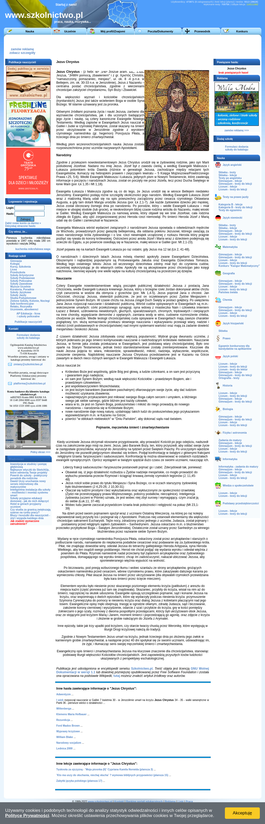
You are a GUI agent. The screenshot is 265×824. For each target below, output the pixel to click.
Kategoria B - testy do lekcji (236, 207)
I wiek (60, 700)
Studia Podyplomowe (23, 298)
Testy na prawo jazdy (236, 197)
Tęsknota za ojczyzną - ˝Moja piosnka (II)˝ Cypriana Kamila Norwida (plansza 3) (104, 769)
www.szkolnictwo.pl (44, 15)
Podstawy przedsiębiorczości (241, 503)
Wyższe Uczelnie (20, 286)
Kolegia (15, 263)
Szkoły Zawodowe (21, 283)
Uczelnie (70, 31)
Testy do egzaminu (230, 210)
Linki (180, 801)
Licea (13, 269)
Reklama (170, 801)
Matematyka (230, 247)
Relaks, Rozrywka (21, 306)
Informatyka (230, 459)
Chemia (227, 299)
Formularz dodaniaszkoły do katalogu (28, 336)
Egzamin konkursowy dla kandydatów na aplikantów (235, 347)
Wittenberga (63, 708)
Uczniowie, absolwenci (24, 309)
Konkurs (242, 31)
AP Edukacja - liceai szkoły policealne (28, 315)
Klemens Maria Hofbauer (71, 714)
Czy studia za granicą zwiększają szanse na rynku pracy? (30, 511)
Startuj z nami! (66, 4)
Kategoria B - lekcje (231, 204)
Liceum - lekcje (228, 186)
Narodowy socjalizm (68, 742)
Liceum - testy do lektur (233, 369)
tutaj (116, 676)
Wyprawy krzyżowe (68, 731)
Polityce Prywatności (27, 815)
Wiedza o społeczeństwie (238, 485)
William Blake (64, 737)
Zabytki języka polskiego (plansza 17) (79, 780)
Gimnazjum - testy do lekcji (235, 183)
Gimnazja (16, 261)
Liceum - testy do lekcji (233, 189)
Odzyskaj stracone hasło (20, 226)
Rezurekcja (63, 720)
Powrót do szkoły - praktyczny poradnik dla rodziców (28, 477)
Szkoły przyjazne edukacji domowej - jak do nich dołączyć (29, 500)
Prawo (227, 338)
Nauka (29, 31)
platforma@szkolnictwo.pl (29, 383)
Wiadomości (16, 459)
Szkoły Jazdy (18, 295)
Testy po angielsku (230, 178)
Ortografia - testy (229, 378)
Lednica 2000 (64, 748)
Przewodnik (202, 31)
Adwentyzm (63, 694)
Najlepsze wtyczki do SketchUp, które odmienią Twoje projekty (29, 471)
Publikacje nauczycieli (28, 321)
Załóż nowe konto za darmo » (23, 223)
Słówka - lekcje (228, 175)
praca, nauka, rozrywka (71, 22)
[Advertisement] (164, 46)
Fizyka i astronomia (235, 432)
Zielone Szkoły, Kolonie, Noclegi (30, 300)
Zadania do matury (230, 440)
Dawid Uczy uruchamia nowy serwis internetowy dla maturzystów (28, 484)
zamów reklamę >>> (236, 130)
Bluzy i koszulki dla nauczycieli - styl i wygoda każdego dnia (30, 517)
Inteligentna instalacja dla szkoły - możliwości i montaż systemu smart (30, 492)
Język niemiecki (232, 217)
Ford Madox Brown (68, 725)
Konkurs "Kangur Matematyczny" (239, 265)
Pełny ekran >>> (40, 452)
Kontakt (119, 801)
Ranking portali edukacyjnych (144, 801)
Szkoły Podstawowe (22, 278)
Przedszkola (17, 272)
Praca (189, 801)
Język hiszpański (233, 323)
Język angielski (232, 164)
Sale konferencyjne (22, 303)
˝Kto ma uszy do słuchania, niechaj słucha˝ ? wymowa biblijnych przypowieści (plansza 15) (112, 775)
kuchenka (21, 249)
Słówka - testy (227, 172)
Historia (227, 385)
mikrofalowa (35, 249)
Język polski (230, 356)
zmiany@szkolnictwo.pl (27, 364)
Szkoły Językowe (20, 292)
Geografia (229, 273)
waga (47, 249)
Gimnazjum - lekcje (230, 181)
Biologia (228, 409)
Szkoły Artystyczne (22, 275)
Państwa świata (228, 292)
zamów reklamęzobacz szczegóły (22, 50)
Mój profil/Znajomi (113, 31)
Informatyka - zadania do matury (238, 466)
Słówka (223, 330)
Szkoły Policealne (21, 281)
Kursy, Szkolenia (20, 266)
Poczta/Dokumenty (160, 31)
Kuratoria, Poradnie (22, 289)
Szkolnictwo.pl (141, 668)
